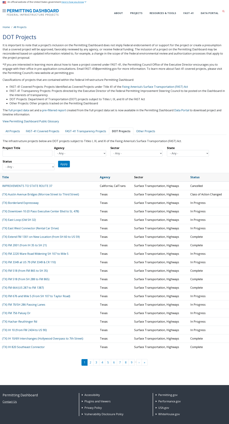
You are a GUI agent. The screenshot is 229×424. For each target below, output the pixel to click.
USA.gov (163, 408)
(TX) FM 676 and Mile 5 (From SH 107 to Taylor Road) (36, 296)
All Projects (20, 27)
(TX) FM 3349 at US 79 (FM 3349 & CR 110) (29, 262)
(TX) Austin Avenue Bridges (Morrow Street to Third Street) (40, 194)
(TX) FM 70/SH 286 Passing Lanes (23, 304)
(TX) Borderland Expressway (20, 203)
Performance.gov (169, 401)
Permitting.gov (168, 395)
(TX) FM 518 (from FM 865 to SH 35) (25, 271)
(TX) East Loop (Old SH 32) (19, 220)
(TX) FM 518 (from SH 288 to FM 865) (25, 279)
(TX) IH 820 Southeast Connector (23, 347)
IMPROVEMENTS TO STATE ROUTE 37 (27, 186)
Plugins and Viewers (97, 401)
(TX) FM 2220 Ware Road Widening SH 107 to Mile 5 (35, 254)
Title (5, 177)
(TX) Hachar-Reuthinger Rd (19, 321)
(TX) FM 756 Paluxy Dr (16, 313)
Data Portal (209, 13)
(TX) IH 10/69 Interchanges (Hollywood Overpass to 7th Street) (42, 338)
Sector (114, 148)
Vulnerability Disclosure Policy (103, 414)
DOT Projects (121, 131)
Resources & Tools (163, 13)
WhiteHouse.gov (169, 414)
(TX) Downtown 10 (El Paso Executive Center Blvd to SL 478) (40, 211)
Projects (136, 13)
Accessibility (92, 395)
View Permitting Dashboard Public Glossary (31, 121)
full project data (18, 110)
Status (7, 161)
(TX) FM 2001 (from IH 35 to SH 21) (24, 245)
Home (6, 27)
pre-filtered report (54, 110)
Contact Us (10, 402)
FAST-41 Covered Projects (42, 131)
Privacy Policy (93, 408)
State (171, 148)
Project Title (11, 148)
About (118, 13)
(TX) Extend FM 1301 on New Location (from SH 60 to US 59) (41, 237)
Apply (64, 164)
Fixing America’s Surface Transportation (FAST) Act (155, 87)
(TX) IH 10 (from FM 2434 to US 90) (24, 330)
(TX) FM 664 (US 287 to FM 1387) (23, 288)
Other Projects (145, 131)
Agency (59, 148)
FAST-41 (188, 13)
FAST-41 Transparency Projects (85, 131)
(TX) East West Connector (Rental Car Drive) (30, 228)
